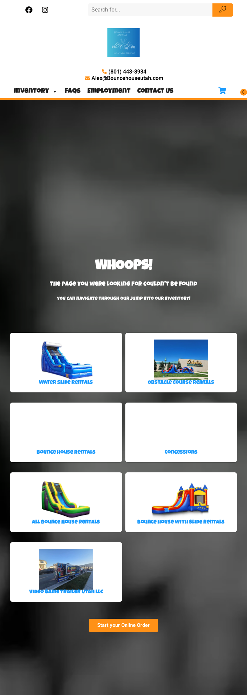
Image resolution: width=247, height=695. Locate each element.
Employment (108, 91)
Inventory (36, 91)
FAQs (73, 91)
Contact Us (155, 91)
